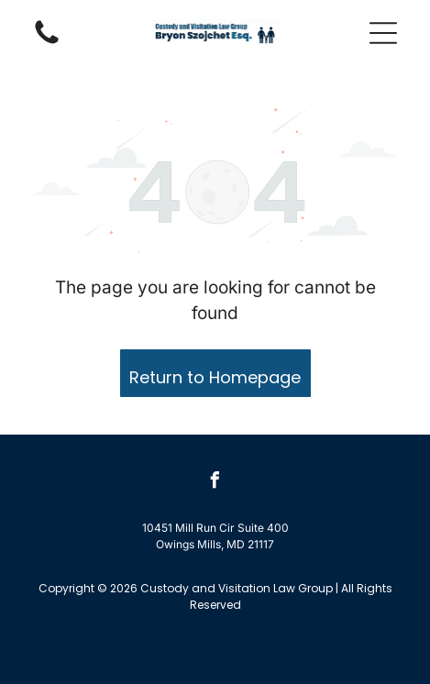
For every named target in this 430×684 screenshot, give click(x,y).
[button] (383, 33)
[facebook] (215, 483)
